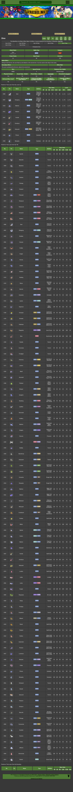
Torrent (49, 154)
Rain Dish (49, 466)
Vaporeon (21, 306)
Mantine (21, 424)
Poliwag (21, 183)
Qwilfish (21, 406)
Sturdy (37, 130)
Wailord (17, 111)
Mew (21, 336)
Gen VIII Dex (22, 43)
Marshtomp (21, 453)
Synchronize (49, 336)
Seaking (21, 277)
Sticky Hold (49, 635)
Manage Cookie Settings (52, 774)
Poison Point (49, 265)
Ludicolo (21, 471)
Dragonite (21, 330)
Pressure (38, 106)
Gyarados (21, 295)
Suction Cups (49, 418)
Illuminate (49, 282)
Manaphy (17, 141)
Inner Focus (49, 330)
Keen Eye (49, 729)
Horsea (21, 259)
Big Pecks (49, 730)
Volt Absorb (49, 359)
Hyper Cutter (49, 247)
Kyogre (21, 589)
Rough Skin (49, 477)
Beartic (21, 759)
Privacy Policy (41, 774)
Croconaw (21, 348)
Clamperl (21, 547)
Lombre (21, 465)
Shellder (21, 236)
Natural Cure (49, 284)
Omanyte (21, 312)
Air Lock (49, 594)
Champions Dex (36, 46)
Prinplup (21, 606)
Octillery (21, 418)
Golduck (21, 177)
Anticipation (49, 501)
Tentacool (21, 201)
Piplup (21, 600)
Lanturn (21, 365)
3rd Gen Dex (70, 38)
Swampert (21, 459)
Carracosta (21, 724)
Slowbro (21, 218)
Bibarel (21, 618)
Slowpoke (21, 212)
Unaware (49, 619)
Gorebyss (17, 123)
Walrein (21, 542)
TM (52, 38)
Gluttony (49, 700)
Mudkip (21, 447)
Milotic (21, 524)
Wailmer (17, 105)
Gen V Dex (64, 43)
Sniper (49, 260)
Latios (21, 583)
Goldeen (21, 271)
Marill (21, 371)
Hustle (49, 412)
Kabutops (21, 324)
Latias (21, 577)
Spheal (21, 530)
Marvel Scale (49, 524)
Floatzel (21, 630)
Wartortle (21, 159)
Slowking (21, 400)
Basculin (21, 712)
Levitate (49, 577)
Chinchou (21, 359)
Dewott (21, 689)
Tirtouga (21, 718)
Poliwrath (21, 195)
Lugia (21, 442)
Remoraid (21, 412)
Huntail (17, 117)
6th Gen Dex (61, 38)
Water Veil (38, 104)
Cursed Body (49, 743)
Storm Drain (49, 636)
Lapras (21, 301)
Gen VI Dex (50, 43)
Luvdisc (21, 571)
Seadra (21, 265)
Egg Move (57, 38)
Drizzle (49, 589)
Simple (49, 617)
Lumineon (21, 653)
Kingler (21, 253)
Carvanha (21, 477)
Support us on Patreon (36, 778)
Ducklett (21, 730)
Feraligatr (21, 353)
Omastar (21, 318)
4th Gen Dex (65, 38)
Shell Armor (49, 235)
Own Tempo (49, 213)
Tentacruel (21, 206)
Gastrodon (21, 642)
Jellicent (21, 747)
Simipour (21, 706)
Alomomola (21, 753)
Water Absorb (49, 183)
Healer (49, 753)
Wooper (21, 389)
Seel (17, 94)
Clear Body (49, 200)
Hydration (38, 93)
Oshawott (21, 683)
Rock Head (38, 129)
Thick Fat (38, 92)
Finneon (21, 647)
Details (44, 38)
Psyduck (21, 171)
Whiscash (21, 506)
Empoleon (21, 612)
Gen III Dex (22, 45)
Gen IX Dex (8, 43)
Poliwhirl (21, 189)
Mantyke (21, 659)
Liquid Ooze (49, 201)
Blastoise (21, 165)
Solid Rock (49, 717)
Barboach (21, 500)
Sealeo (21, 536)
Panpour (21, 700)
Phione (17, 135)
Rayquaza (21, 594)
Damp (49, 171)
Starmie (21, 289)
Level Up (48, 38)
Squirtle (21, 154)
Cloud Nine (49, 172)
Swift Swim (38, 116)
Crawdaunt (21, 512)
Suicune (21, 436)
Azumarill (21, 377)
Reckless (49, 711)
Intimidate (49, 295)
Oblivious (38, 105)
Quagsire (21, 395)
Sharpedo (21, 483)
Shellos (21, 636)
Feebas (21, 518)
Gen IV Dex (8, 45)
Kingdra (21, 430)
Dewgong (17, 99)
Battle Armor (49, 325)
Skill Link (49, 236)
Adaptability (49, 713)
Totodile (21, 342)
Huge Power (49, 372)
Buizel (21, 624)
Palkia (21, 665)
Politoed (21, 383)
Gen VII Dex (37, 43)
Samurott (21, 694)
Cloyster (21, 242)
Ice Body (38, 94)
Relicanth (17, 129)
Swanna (21, 736)
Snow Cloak (49, 759)
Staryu (21, 283)
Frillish (21, 741)
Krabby (21, 248)
